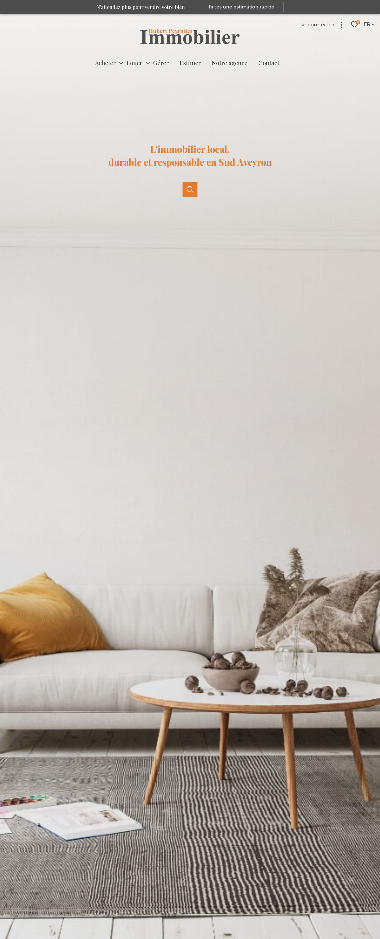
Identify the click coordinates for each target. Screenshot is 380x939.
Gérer (161, 63)
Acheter (105, 63)
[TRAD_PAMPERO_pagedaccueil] (190, 43)
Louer (134, 63)
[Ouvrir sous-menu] (121, 62)
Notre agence (229, 63)
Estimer (190, 63)
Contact (268, 63)
